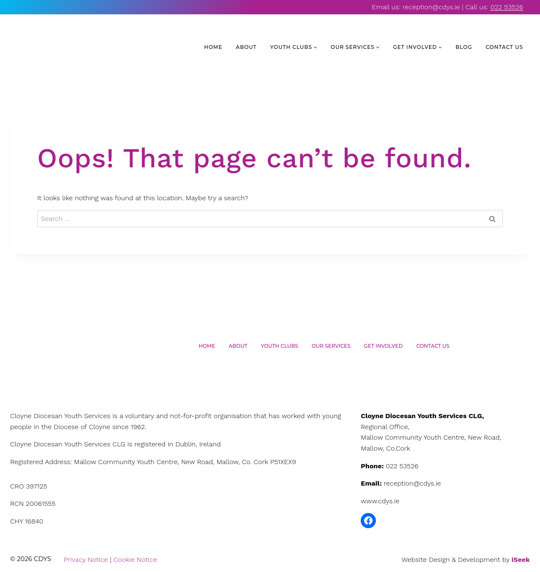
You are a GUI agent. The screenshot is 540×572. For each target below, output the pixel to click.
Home (213, 47)
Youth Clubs (279, 346)
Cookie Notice (135, 560)
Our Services (331, 346)
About (246, 47)
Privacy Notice (86, 560)
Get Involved (383, 346)
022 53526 (506, 7)
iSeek (521, 560)
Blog (464, 47)
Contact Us (504, 47)
